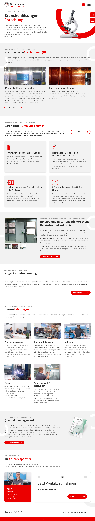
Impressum (74, 512)
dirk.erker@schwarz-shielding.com (13, 498)
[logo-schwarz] (14, 4)
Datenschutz (85, 512)
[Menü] (88, 4)
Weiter (72, 496)
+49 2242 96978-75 (14, 495)
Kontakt (66, 512)
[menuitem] (88, 4)
